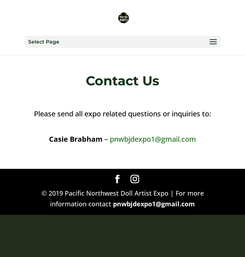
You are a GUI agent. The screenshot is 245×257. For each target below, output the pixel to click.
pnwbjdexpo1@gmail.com (153, 139)
